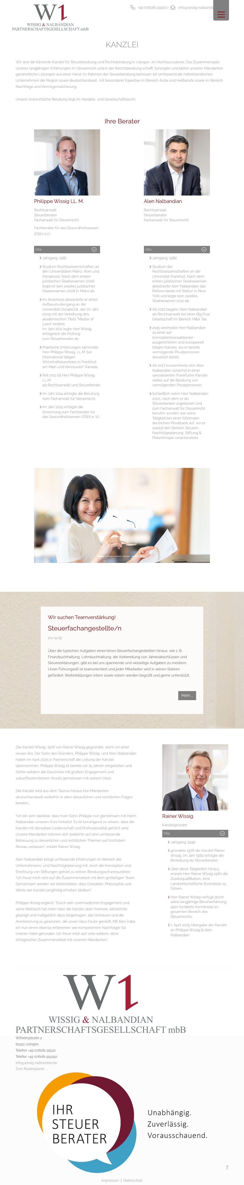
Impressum (110, 1180)
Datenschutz (132, 1180)
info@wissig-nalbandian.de (36, 1063)
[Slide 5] (134, 556)
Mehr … (187, 695)
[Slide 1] (100, 556)
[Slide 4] (126, 556)
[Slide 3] (117, 556)
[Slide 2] (109, 556)
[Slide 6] (143, 556)
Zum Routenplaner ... (31, 1069)
